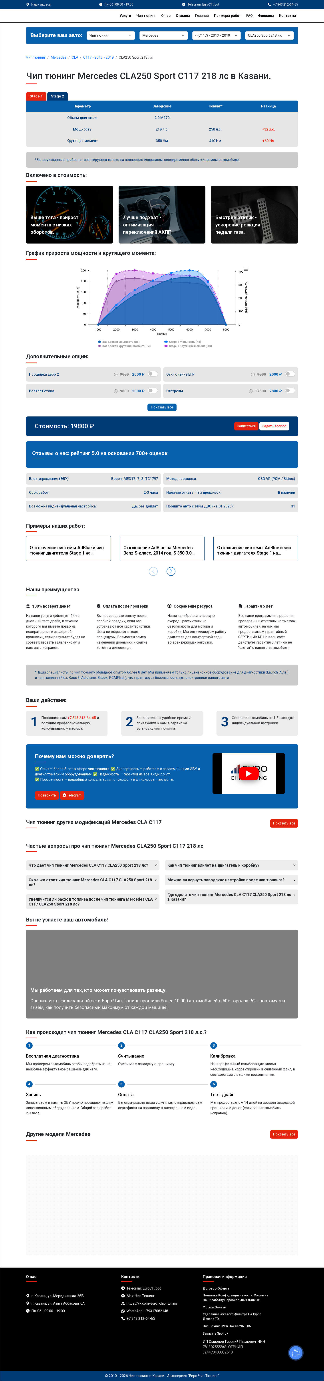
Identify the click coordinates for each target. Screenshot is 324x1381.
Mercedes (59, 57)
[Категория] (111, 35)
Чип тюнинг (146, 16)
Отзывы (183, 16)
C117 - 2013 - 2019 (98, 57)
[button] (171, 571)
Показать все (162, 407)
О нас (166, 16)
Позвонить (47, 795)
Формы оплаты (215, 1307)
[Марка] (163, 35)
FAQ (249, 16)
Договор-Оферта (216, 1288)
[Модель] (216, 35)
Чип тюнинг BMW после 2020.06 (227, 1326)
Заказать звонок (215, 1333)
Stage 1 (36, 96)
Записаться (246, 426)
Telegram (72, 795)
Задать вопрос (274, 426)
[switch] (153, 373)
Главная (202, 16)
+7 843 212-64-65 (82, 718)
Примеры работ (227, 16)
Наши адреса (41, 4)
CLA (75, 57)
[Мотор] (269, 35)
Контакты (287, 16)
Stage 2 (57, 96)
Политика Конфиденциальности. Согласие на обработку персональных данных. (235, 1298)
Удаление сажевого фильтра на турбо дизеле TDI (232, 1316)
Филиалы (266, 16)
